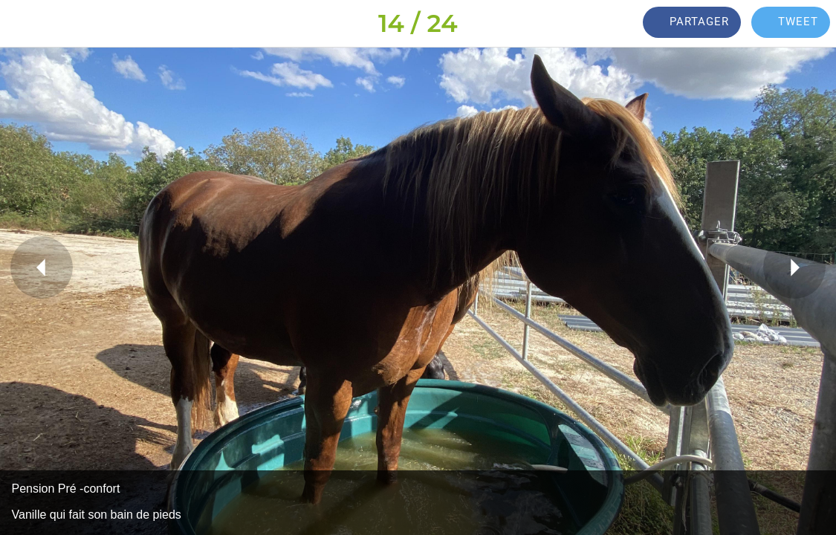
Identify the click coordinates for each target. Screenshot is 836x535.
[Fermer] (24, 24)
